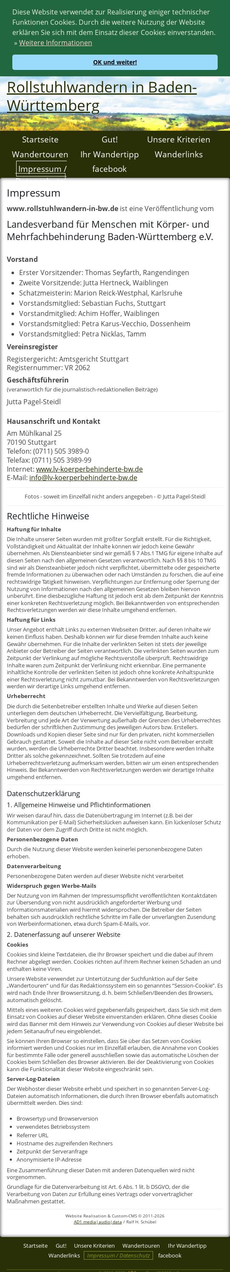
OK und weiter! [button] (115, 62)
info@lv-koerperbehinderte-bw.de (83, 476)
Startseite (40, 138)
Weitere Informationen (55, 42)
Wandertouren (40, 153)
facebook (109, 167)
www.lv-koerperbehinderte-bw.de (89, 467)
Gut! (110, 138)
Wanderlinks (179, 153)
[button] (95, 44)
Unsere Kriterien (178, 138)
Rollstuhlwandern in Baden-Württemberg (102, 94)
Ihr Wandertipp (109, 153)
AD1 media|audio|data (98, 1220)
